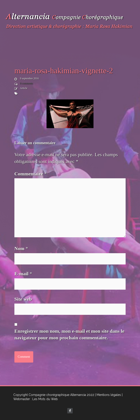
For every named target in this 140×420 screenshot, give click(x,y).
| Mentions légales (108, 395)
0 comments (26, 83)
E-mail (23, 273)
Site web (23, 299)
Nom (21, 248)
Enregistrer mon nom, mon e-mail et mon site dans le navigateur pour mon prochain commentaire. (69, 334)
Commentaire (30, 174)
